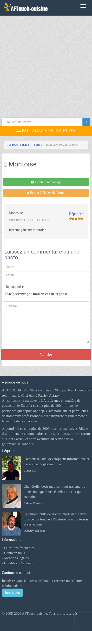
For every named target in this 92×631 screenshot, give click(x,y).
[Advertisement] (45, 63)
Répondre (76, 214)
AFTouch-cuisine (34, 613)
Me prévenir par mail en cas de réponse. (35, 294)
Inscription (12, 592)
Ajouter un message (46, 182)
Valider (46, 354)
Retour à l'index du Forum (46, 193)
